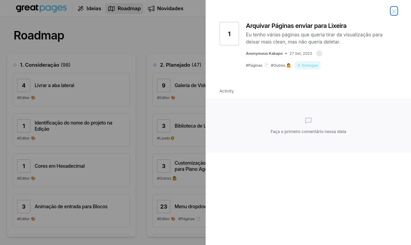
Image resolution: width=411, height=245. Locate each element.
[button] (319, 53)
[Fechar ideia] (394, 11)
